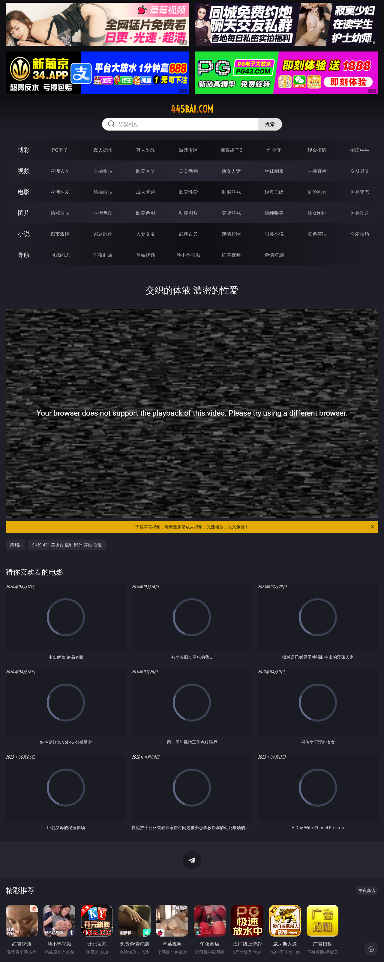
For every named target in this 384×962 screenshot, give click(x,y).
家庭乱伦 (102, 234)
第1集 (15, 545)
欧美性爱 (188, 192)
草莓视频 (145, 255)
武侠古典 (188, 234)
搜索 (270, 124)
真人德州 (102, 150)
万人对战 (145, 150)
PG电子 (60, 150)
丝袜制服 (274, 171)
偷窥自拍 (60, 213)
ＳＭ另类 (359, 171)
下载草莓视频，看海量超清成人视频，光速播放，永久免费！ (255, 527)
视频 (24, 171)
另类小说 (274, 234)
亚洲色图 (102, 213)
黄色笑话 (317, 234)
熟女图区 (317, 213)
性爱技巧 (359, 234)
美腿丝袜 (231, 213)
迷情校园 (231, 234)
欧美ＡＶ (145, 171)
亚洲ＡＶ (60, 171)
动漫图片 (188, 213)
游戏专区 (188, 150)
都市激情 (60, 234)
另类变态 (359, 192)
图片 (24, 213)
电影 (24, 192)
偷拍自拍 (102, 192)
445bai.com (192, 109)
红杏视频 (231, 255)
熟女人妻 (231, 171)
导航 (24, 255)
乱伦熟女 (317, 192)
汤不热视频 (188, 255)
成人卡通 (145, 192)
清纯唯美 (274, 213)
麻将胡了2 (231, 150)
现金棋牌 (317, 150)
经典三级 (274, 192)
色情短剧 (274, 255)
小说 (24, 234)
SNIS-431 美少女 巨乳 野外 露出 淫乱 (67, 545)
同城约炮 (60, 255)
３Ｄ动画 (188, 171)
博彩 (24, 150)
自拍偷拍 (102, 171)
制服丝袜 (231, 192)
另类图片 (359, 213)
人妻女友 (145, 234)
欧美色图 (145, 213)
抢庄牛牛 (359, 150)
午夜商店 (102, 255)
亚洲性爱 (60, 192)
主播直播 (317, 171)
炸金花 (274, 150)
